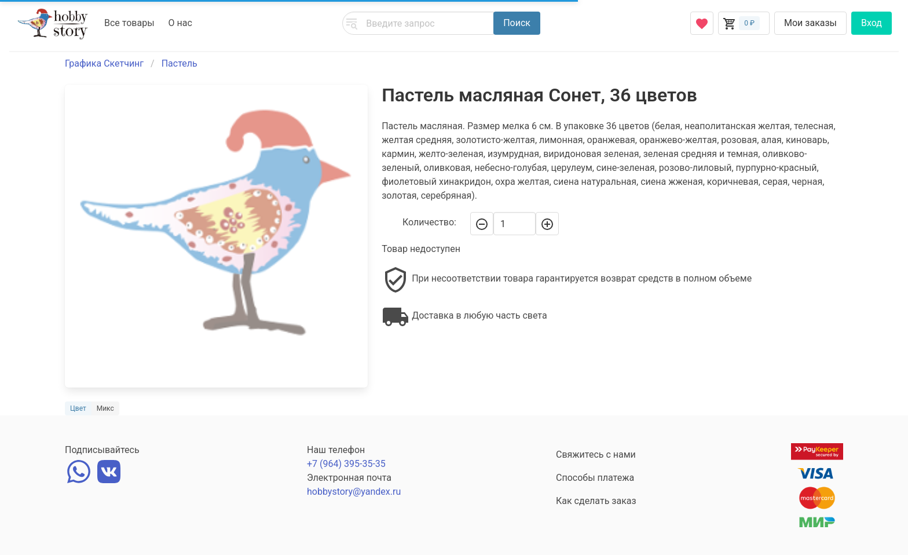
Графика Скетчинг (104, 63)
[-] (481, 223)
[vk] (109, 470)
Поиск (516, 22)
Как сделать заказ (596, 500)
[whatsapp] (79, 470)
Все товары (129, 22)
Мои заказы (810, 22)
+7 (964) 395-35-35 (346, 463)
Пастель (179, 63)
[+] (547, 223)
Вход (871, 22)
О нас (180, 22)
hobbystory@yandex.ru (354, 491)
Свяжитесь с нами (596, 454)
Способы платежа (595, 477)
